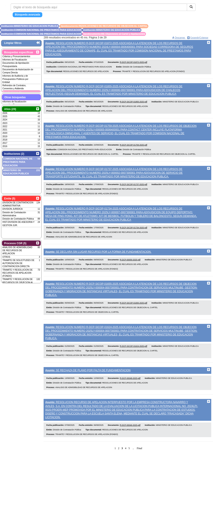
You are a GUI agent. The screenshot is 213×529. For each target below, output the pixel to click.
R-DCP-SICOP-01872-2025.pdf (133, 64)
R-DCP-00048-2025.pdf (130, 392)
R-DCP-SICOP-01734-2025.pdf (133, 236)
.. (133, 463)
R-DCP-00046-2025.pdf (130, 441)
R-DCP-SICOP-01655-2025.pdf (133, 314)
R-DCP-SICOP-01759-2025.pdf (133, 150)
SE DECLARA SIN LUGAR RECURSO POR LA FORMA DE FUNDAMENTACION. (98, 259)
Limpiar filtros (13, 43)
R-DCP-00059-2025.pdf (130, 269)
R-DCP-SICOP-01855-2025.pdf (133, 105)
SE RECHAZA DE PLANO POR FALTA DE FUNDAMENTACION (87, 383)
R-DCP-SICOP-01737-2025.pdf (133, 191)
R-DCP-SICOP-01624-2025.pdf (133, 359)
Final (139, 463)
